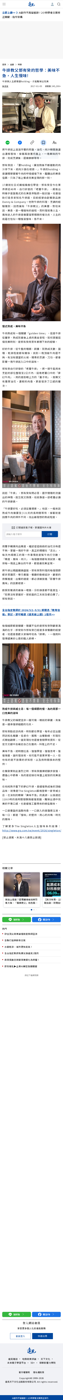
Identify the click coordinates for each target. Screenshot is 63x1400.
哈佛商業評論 (29, 1359)
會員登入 (20, 1336)
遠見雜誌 (13, 1359)
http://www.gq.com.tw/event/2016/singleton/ (31, 830)
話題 (13, 64)
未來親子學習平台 (16, 1362)
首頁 (5, 64)
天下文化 (45, 1359)
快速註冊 (42, 1336)
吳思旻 (5, 86)
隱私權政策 (38, 1372)
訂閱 (49, 534)
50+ (33, 1362)
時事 (20, 64)
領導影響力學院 (47, 1362)
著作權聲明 (24, 1372)
